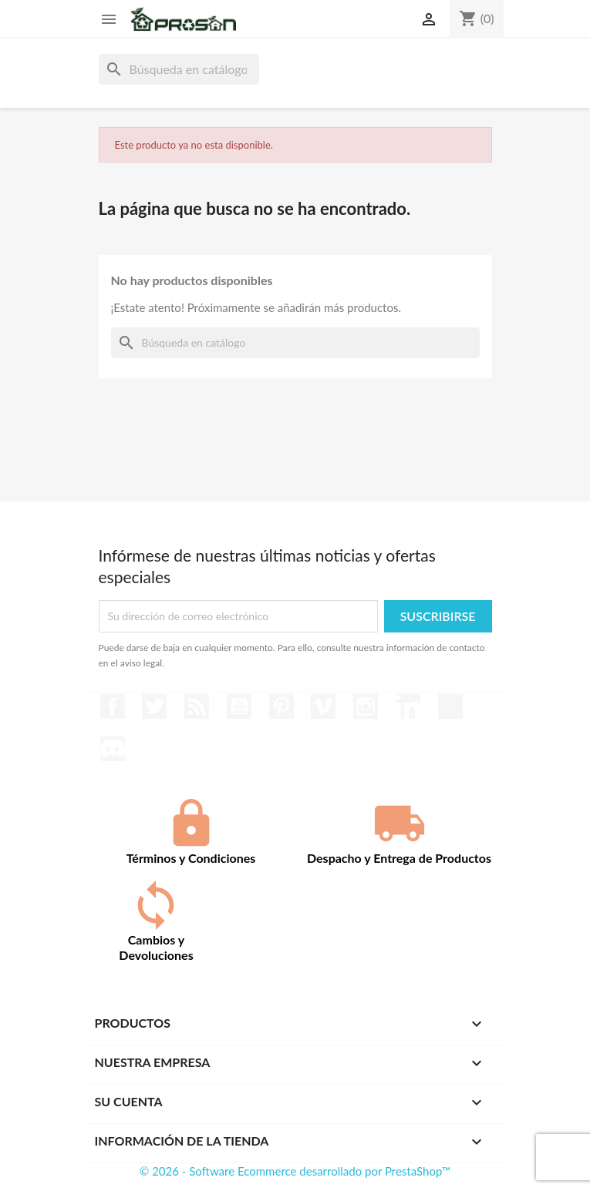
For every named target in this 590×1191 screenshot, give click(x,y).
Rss (196, 706)
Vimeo (323, 706)
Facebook (112, 706)
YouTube (239, 706)
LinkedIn (408, 706)
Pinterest (281, 706)
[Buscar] (179, 69)
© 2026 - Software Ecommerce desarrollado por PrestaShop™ (295, 1171)
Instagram (365, 706)
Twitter (154, 706)
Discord (112, 748)
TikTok (450, 706)
